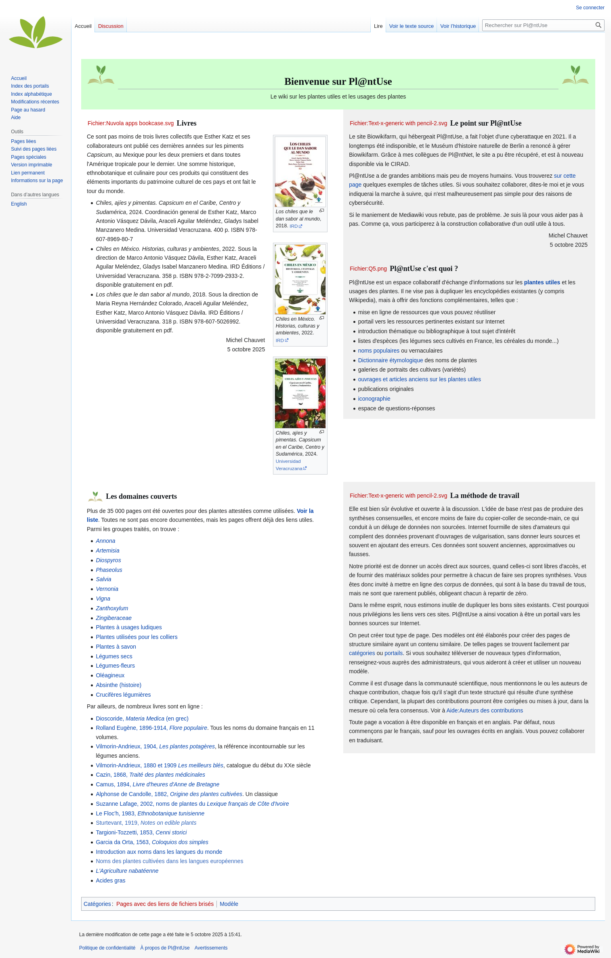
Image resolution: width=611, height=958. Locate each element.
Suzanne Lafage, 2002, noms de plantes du (192, 803)
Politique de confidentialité (107, 948)
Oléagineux (110, 675)
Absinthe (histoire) (118, 685)
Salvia (103, 579)
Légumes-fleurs (115, 665)
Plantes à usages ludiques (129, 627)
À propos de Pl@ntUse (164, 948)
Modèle (229, 904)
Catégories (97, 904)
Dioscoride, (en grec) (142, 718)
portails (393, 653)
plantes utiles (542, 282)
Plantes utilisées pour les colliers (136, 637)
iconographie (374, 398)
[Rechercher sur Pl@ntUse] (543, 25)
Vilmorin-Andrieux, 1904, (155, 746)
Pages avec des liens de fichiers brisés (165, 904)
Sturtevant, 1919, (146, 822)
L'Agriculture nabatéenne (127, 871)
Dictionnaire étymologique (390, 360)
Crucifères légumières (123, 694)
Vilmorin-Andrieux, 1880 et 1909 (159, 765)
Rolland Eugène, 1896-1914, (151, 728)
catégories (362, 653)
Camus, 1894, (157, 784)
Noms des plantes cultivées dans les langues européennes (169, 861)
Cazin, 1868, (150, 774)
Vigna (103, 598)
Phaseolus (109, 570)
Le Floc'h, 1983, (150, 813)
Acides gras (110, 880)
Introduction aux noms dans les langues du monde (159, 852)
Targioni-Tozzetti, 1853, (141, 832)
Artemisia (107, 550)
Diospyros (108, 560)
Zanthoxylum (112, 608)
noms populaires (379, 350)
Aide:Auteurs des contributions (484, 710)
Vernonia (107, 589)
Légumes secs (114, 656)
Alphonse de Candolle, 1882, (169, 794)
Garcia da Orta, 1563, (152, 842)
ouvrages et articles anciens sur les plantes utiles (419, 379)
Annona (105, 541)
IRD (294, 226)
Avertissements (211, 948)
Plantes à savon (116, 646)
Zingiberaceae (114, 618)
